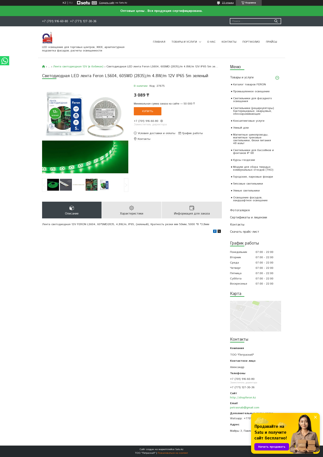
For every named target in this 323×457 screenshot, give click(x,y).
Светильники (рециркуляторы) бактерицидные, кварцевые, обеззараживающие (253, 111)
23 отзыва (228, 2)
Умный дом (241, 128)
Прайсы (271, 42)
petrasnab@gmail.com (244, 408)
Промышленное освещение (251, 91)
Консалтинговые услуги (248, 121)
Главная (159, 42)
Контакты (229, 42)
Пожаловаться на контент (173, 453)
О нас (211, 42)
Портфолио (251, 42)
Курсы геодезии (244, 160)
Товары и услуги (184, 42)
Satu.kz (179, 449)
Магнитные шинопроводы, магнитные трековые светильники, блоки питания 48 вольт (252, 139)
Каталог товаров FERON (249, 84)
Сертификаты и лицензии (248, 217)
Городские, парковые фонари (253, 177)
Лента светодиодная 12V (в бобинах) (78, 66)
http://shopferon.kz (243, 398)
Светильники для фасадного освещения (252, 99)
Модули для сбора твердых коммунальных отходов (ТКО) (253, 168)
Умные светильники (246, 191)
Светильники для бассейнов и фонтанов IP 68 (253, 151)
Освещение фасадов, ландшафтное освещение (250, 199)
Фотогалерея (240, 210)
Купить (147, 111)
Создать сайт (106, 2)
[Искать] (276, 21)
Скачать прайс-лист (244, 232)
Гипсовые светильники (248, 184)
